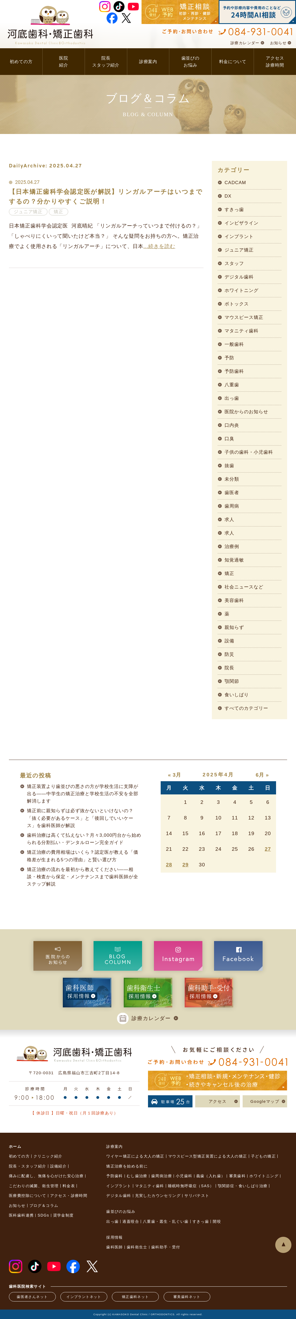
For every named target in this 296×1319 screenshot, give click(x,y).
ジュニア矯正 (239, 250)
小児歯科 (184, 1176)
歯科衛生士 (137, 1247)
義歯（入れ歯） (210, 1176)
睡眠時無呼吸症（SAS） (191, 1186)
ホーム (15, 1146)
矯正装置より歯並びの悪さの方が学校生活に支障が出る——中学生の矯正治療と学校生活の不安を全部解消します (82, 794)
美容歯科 (234, 600)
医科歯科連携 (21, 1215)
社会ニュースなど (244, 587)
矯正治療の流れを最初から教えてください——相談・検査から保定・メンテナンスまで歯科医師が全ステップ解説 (82, 877)
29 (186, 864)
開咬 (217, 1221)
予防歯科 (234, 371)
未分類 (232, 479)
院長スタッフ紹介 (105, 61)
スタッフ (234, 263)
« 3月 (174, 775)
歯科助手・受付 (165, 1247)
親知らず (234, 627)
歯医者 (232, 492)
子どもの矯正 (263, 1156)
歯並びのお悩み (190, 61)
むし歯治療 (137, 1176)
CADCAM (235, 182)
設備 (229, 640)
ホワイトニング (242, 290)
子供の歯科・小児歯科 (249, 452)
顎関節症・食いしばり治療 (243, 1186)
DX (228, 196)
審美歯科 (237, 1176)
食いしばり (237, 694)
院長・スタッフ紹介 (27, 1166)
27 (268, 849)
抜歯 (229, 465)
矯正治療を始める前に (127, 1166)
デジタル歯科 (239, 277)
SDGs (43, 1215)
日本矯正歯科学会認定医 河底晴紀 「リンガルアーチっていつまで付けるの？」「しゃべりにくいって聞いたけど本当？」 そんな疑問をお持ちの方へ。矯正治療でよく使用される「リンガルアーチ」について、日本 (105, 236)
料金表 (69, 1186)
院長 (229, 667)
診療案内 (148, 61)
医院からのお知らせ (246, 411)
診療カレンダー (245, 43)
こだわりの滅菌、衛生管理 (34, 1186)
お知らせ (278, 43)
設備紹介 (58, 1166)
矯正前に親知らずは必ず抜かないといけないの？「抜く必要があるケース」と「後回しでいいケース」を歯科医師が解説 (80, 818)
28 (169, 864)
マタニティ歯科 (242, 330)
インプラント (239, 236)
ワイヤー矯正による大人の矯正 (135, 1156)
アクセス (217, 1101)
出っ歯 (232, 398)
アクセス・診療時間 (69, 1195)
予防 (229, 357)
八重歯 (232, 384)
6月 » (262, 775)
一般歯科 (234, 344)
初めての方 (21, 61)
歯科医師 (114, 1247)
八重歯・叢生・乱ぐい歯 (165, 1221)
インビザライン (242, 223)
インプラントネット (83, 1297)
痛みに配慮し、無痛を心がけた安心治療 (46, 1176)
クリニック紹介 (48, 1156)
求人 (229, 519)
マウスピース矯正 (244, 317)
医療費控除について (27, 1195)
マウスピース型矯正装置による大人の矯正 (207, 1156)
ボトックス (237, 303)
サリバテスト (196, 1195)
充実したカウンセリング (158, 1195)
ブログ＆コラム (43, 1205)
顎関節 (232, 681)
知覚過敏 (234, 560)
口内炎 (232, 425)
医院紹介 (63, 61)
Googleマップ (265, 1101)
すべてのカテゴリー (246, 708)
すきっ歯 (234, 209)
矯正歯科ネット (135, 1297)
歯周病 (232, 506)
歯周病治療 (161, 1176)
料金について (232, 61)
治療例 (232, 546)
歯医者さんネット (32, 1297)
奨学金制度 (63, 1215)
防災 (229, 654)
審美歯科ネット (187, 1297)
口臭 (229, 438)
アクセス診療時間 (275, 61)
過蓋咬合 (130, 1221)
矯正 (229, 573)
